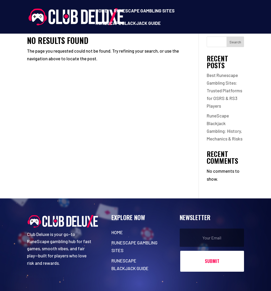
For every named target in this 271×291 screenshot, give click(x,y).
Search (235, 42)
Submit (212, 261)
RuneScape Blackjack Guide (128, 23)
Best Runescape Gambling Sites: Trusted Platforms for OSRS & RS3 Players (224, 90)
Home (101, 11)
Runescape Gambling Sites (144, 11)
